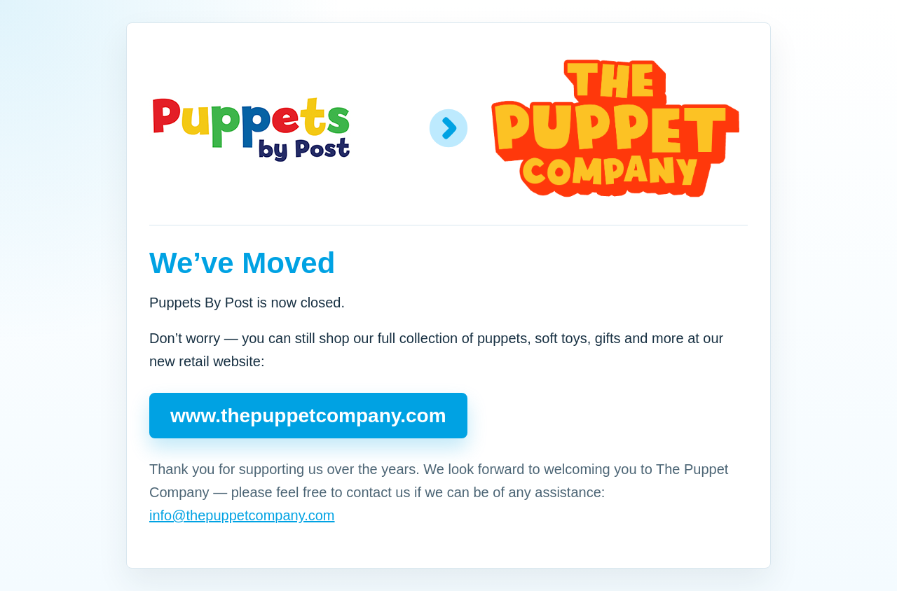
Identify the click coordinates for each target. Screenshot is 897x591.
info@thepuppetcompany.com (242, 515)
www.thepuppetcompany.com (308, 415)
